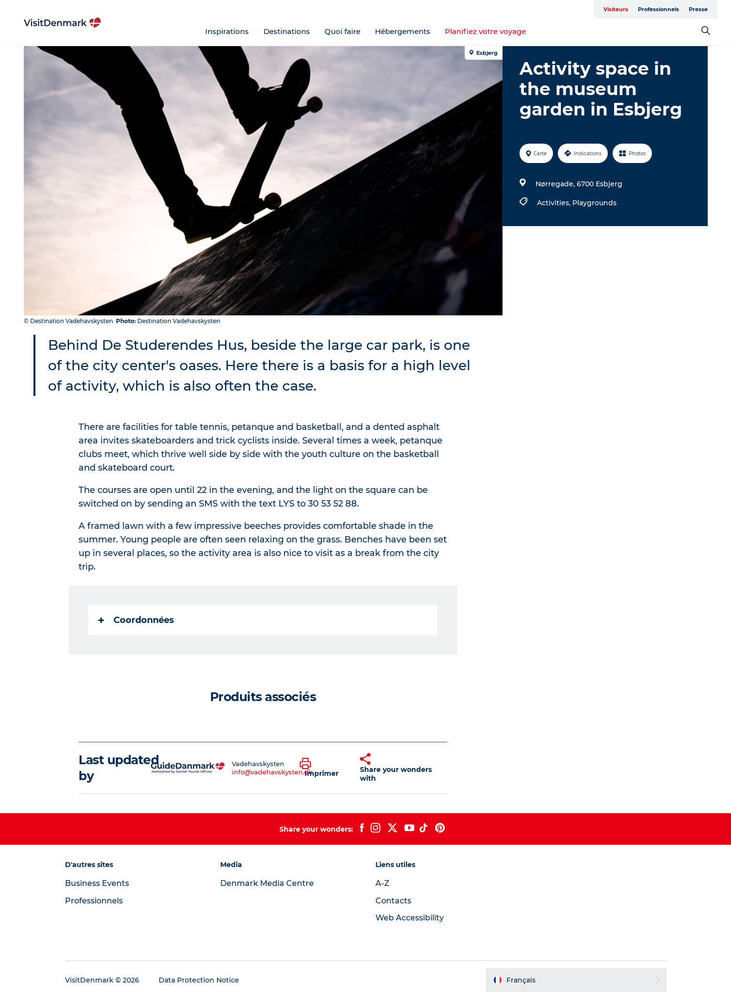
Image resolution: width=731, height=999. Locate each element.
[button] (322, 768)
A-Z (382, 883)
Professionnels (658, 9)
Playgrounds (594, 202)
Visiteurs (615, 9)
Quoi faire (342, 31)
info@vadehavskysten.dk (272, 772)
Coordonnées (136, 620)
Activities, (554, 202)
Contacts (393, 900)
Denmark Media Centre (267, 883)
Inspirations (227, 31)
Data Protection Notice (199, 980)
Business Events (97, 883)
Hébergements (402, 31)
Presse (698, 9)
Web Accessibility (409, 917)
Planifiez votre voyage (485, 31)
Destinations (286, 31)
